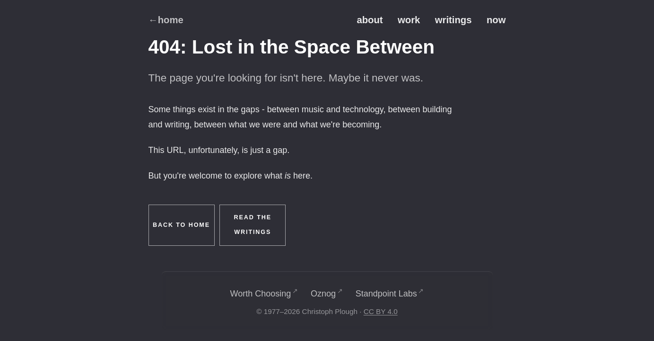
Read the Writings (253, 225)
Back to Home (181, 225)
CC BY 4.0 (381, 311)
